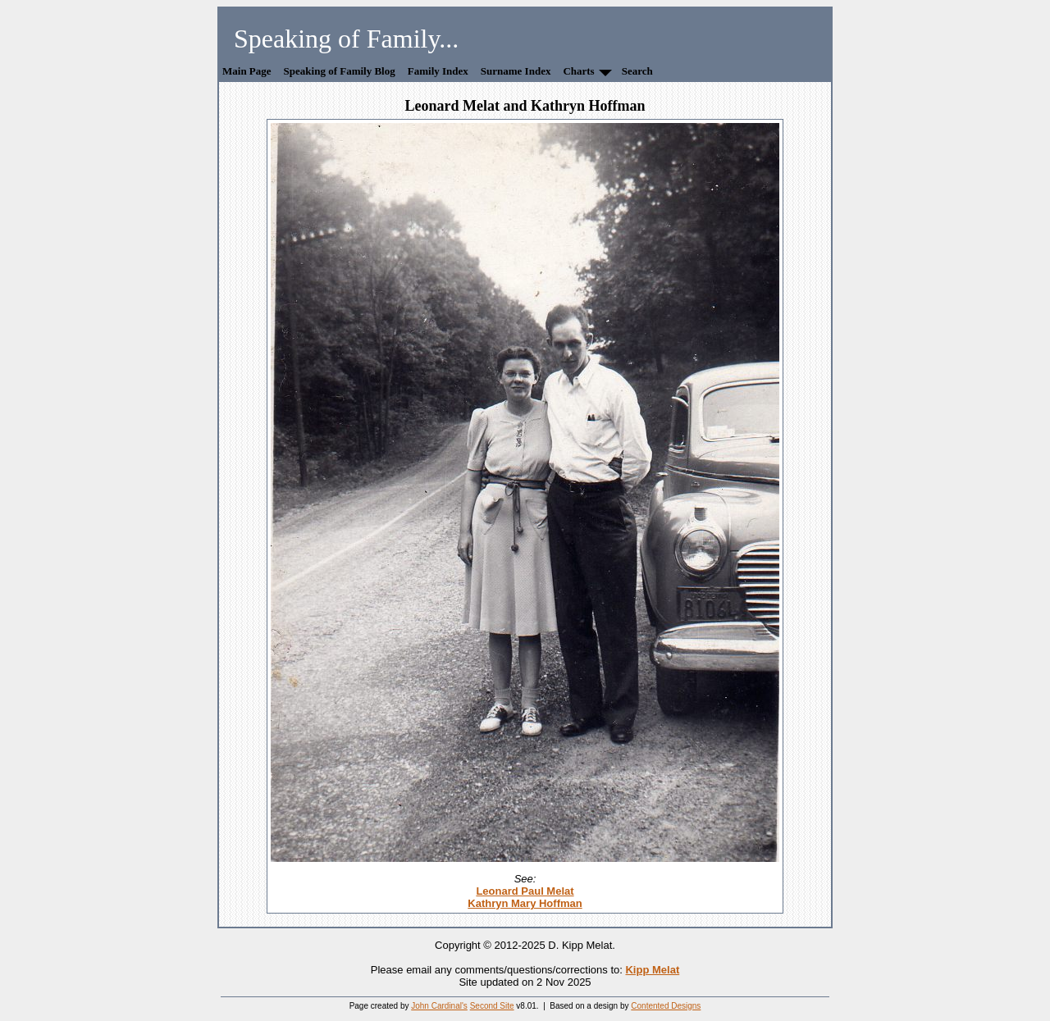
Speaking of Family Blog (339, 71)
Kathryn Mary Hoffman (525, 903)
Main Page (247, 71)
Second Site (492, 1005)
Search (637, 71)
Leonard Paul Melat (524, 891)
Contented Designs (666, 1005)
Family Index (438, 71)
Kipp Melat (652, 970)
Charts (578, 71)
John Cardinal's (439, 1005)
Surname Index (516, 71)
